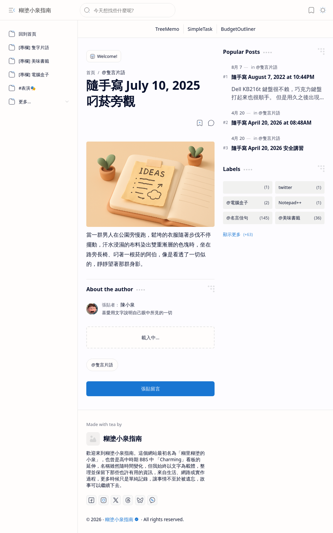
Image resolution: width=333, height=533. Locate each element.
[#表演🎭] (39, 88)
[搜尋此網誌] (127, 10)
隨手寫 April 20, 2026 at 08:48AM (271, 122)
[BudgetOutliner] (238, 29)
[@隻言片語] (102, 365)
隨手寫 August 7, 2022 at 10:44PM (272, 76)
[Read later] (200, 123)
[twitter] (300, 187)
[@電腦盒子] (247, 202)
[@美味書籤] (300, 218)
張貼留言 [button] (150, 388)
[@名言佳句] (247, 218)
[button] (12, 10)
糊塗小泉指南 (35, 10)
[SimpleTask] (200, 29)
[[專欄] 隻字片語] (39, 47)
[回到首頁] (39, 34)
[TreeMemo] (167, 29)
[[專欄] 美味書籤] (39, 61)
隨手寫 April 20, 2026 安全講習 (267, 148)
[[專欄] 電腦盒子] (39, 74)
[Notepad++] (300, 202)
